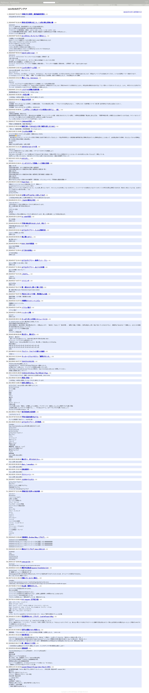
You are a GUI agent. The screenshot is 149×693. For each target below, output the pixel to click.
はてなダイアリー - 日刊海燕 (31, 422)
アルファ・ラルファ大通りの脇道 (33, 351)
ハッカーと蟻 (26, 312)
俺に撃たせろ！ (27, 237)
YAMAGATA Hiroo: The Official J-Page (35, 373)
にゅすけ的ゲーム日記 (29, 68)
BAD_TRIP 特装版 (28, 243)
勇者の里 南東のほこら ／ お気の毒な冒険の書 (37, 22)
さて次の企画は (27, 250)
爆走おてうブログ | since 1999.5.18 (33, 549)
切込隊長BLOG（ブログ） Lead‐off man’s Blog (37, 616)
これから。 (25, 274)
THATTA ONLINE (28, 361)
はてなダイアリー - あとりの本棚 (33, 267)
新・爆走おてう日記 (28, 643)
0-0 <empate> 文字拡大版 (30, 599)
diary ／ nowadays (28, 464)
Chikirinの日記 (27, 121)
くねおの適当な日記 (29, 200)
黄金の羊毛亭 (26, 99)
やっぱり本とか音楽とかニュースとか (35, 319)
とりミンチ (25, 280)
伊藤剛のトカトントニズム (31, 301)
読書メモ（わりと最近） (30, 578)
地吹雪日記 (25, 635)
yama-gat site (26, 561)
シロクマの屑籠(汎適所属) (30, 89)
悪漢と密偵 (25, 378)
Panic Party (25, 182)
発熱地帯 (25, 648)
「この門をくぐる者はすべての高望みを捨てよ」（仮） (41, 109)
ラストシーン (26, 474)
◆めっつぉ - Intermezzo (30, 78)
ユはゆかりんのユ (28, 479)
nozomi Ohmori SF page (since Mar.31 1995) (36, 667)
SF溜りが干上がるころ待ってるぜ (33, 195)
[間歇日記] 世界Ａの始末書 (31, 491)
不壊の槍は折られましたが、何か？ (34, 223)
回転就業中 (25, 469)
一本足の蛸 (25, 94)
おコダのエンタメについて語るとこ (34, 36)
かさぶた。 (26, 158)
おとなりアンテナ (128, 12)
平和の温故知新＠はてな (30, 417)
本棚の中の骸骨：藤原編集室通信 (33, 14)
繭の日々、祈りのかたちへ (31, 459)
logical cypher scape (28, 53)
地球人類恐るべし (28, 383)
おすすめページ (138, 12)
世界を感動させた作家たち (31, 630)
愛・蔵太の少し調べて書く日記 (32, 287)
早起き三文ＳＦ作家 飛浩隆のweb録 (34, 294)
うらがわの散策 (27, 131)
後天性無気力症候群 (28, 412)
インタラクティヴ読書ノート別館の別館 (35, 163)
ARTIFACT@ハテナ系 (29, 147)
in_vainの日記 (26, 216)
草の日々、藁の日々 (28, 334)
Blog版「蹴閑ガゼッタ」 (30, 586)
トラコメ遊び (26, 307)
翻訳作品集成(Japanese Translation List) (35, 568)
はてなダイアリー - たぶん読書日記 (34, 230)
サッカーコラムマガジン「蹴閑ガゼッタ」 (36, 356)
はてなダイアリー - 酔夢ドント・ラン (34, 260)
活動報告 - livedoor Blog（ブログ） (33, 537)
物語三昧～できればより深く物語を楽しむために (38, 126)
